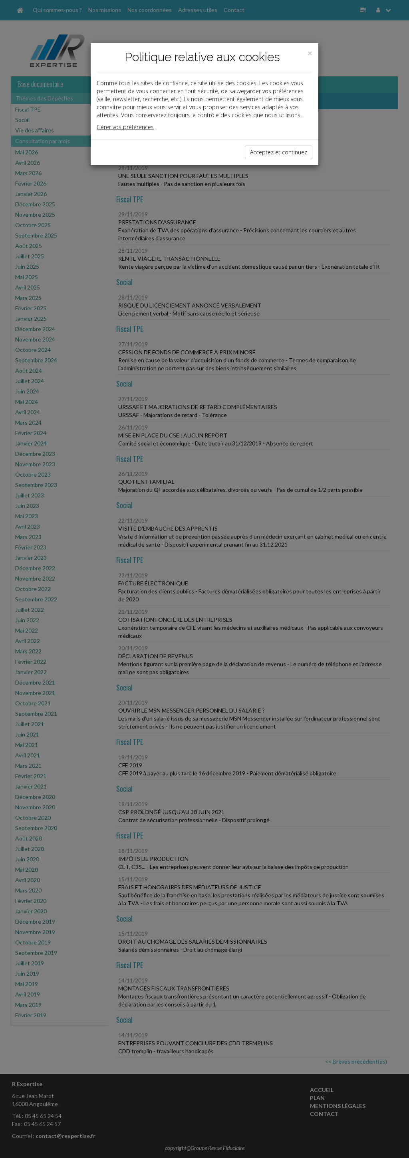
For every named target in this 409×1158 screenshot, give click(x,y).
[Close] (310, 53)
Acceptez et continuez (278, 152)
